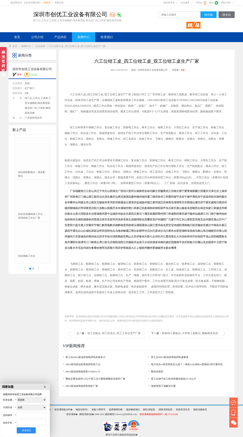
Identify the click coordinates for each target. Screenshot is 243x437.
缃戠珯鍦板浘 (200, 409)
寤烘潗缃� (72, 414)
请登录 (47, 2)
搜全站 (226, 14)
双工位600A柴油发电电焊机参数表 (170, 357)
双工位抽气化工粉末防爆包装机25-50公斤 (173, 378)
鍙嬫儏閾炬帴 (116, 409)
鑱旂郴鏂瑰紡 (133, 409)
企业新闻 (40, 46)
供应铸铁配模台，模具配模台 (31, 174)
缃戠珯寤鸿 (82, 409)
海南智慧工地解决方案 (163, 386)
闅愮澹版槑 (149, 409)
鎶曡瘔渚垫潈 (183, 409)
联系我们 (107, 37)
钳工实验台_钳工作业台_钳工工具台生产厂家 (114, 333)
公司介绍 (37, 37)
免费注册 (59, 2)
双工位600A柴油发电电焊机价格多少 (86, 357)
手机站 (199, 2)
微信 (211, 2)
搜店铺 (208, 14)
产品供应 (60, 37)
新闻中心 (84, 37)
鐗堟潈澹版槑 (165, 409)
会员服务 (185, 2)
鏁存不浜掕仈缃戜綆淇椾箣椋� (122, 434)
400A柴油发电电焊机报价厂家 (82, 386)
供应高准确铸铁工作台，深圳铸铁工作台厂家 (31, 216)
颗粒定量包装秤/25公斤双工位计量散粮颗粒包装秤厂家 (96, 378)
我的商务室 (169, 2)
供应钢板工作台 (26, 256)
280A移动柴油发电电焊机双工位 (83, 364)
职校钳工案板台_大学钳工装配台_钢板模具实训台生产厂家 (190, 338)
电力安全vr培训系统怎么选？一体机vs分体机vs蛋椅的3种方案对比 (187, 364)
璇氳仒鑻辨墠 (98, 409)
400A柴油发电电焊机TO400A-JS (83, 371)
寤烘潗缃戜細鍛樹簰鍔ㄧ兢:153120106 (159, 414)
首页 (17, 37)
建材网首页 (16, 2)
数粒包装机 (157, 371)
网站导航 (225, 2)
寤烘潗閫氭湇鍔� (63, 409)
